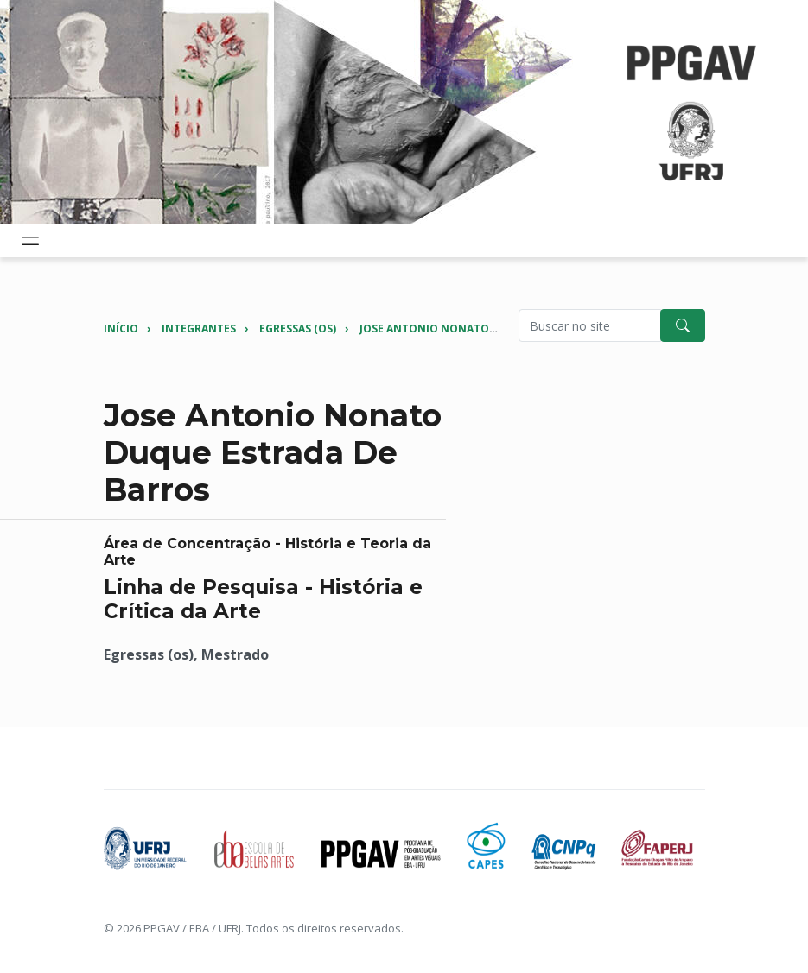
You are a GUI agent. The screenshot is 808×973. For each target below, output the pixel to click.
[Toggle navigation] (30, 240)
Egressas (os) (297, 328)
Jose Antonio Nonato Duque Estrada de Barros (500, 328)
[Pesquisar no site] (590, 325)
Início (121, 328)
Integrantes (199, 328)
